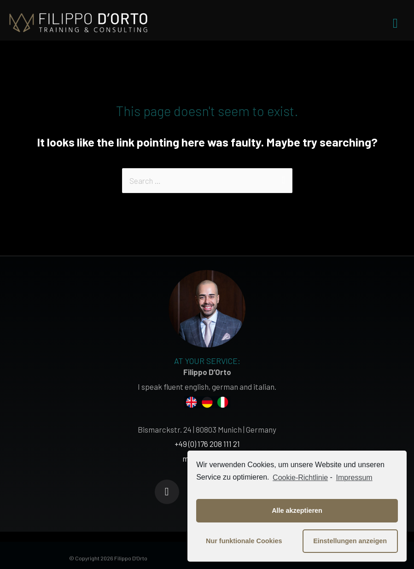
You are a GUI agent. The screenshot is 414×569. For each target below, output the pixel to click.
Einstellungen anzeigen (350, 541)
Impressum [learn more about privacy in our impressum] (354, 477)
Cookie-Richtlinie (300, 477)
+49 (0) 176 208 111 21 (207, 443)
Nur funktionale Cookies (244, 541)
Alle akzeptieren (297, 510)
